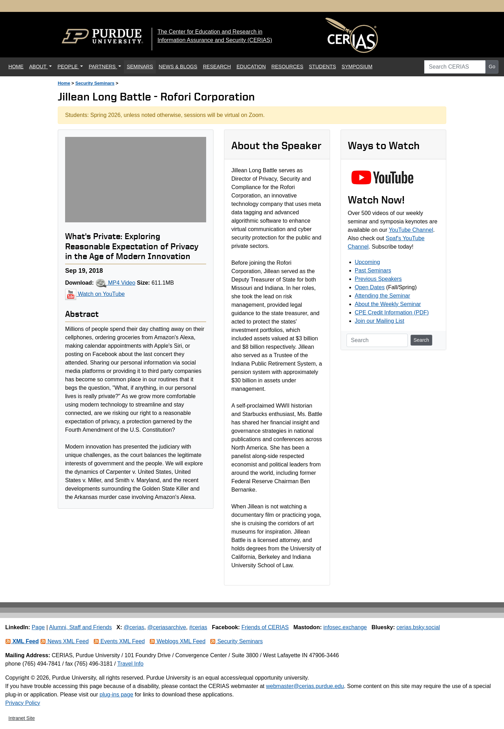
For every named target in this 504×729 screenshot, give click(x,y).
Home (64, 83)
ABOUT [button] (38, 66)
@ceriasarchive (166, 627)
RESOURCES (287, 66)
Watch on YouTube (95, 294)
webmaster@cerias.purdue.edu (305, 686)
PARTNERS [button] (103, 66)
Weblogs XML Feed (177, 641)
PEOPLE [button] (68, 66)
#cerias (198, 627)
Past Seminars (373, 270)
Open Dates (370, 287)
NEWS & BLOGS (178, 66)
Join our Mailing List (379, 321)
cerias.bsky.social (418, 627)
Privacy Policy (22, 703)
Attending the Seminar (382, 296)
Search (421, 340)
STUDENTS (322, 66)
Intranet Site (21, 718)
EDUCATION (251, 66)
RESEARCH (217, 66)
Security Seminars (94, 83)
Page (38, 627)
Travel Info (130, 664)
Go (492, 66)
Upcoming (367, 262)
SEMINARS (140, 66)
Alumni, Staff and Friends (80, 627)
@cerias (134, 627)
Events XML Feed (119, 641)
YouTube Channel (411, 230)
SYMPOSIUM (357, 66)
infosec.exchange (345, 627)
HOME (17, 66)
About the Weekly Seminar (388, 304)
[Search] (377, 340)
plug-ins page (116, 694)
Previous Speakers (378, 279)
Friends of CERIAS (265, 627)
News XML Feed (64, 641)
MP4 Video (115, 283)
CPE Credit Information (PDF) (392, 312)
